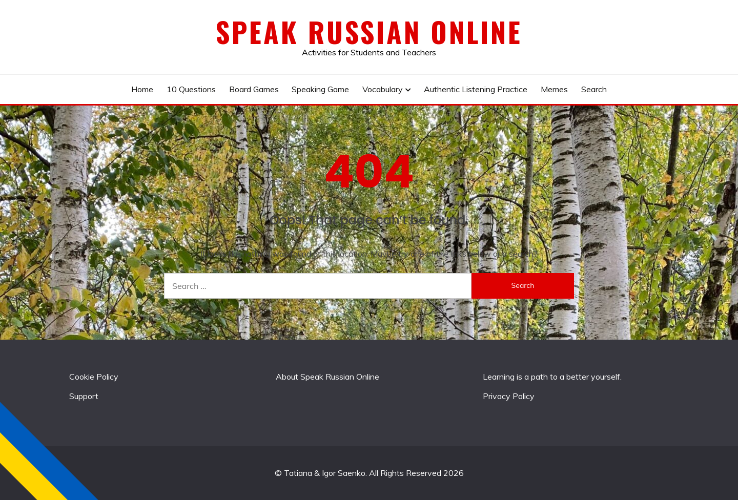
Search (594, 89)
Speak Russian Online (369, 31)
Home (142, 89)
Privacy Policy (509, 396)
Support (83, 396)
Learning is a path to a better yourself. (552, 376)
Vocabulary (382, 89)
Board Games (254, 89)
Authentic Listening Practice (475, 89)
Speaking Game (320, 89)
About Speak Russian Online (327, 376)
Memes (554, 89)
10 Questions (191, 89)
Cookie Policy (93, 376)
